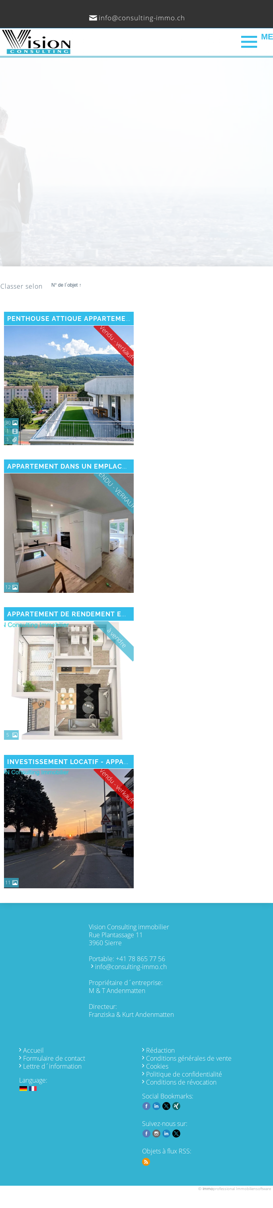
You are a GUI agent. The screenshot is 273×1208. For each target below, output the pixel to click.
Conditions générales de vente (189, 1058)
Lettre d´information (52, 1066)
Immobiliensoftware (253, 1188)
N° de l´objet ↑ (66, 285)
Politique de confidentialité (184, 1074)
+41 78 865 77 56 (140, 958)
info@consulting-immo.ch (142, 17)
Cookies (157, 1066)
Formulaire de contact (54, 1058)
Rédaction (160, 1050)
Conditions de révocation (181, 1082)
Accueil (33, 1050)
